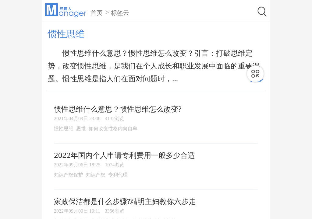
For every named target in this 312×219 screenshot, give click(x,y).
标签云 (120, 12)
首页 (96, 12)
